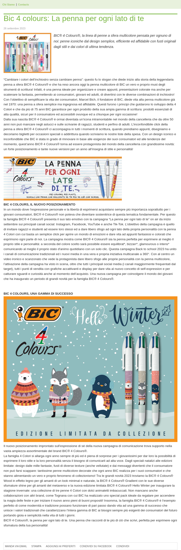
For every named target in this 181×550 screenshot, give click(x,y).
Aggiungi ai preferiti (60, 546)
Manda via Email (16, 546)
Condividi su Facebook (96, 546)
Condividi (122, 546)
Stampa (36, 546)
